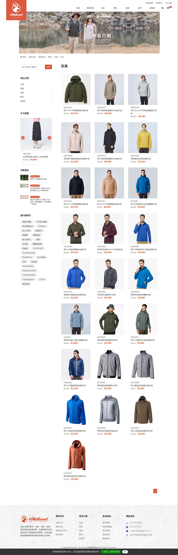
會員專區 (159, 3)
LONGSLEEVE (28, 275)
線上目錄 (169, 3)
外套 (56, 57)
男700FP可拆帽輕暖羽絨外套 (76, 110)
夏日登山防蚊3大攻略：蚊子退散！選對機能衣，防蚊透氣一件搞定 (40, 202)
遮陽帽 (25, 235)
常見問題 (106, 530)
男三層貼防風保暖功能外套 (142, 385)
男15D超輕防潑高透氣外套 (75, 431)
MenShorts (27, 257)
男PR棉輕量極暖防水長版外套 (109, 110)
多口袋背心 (26, 239)
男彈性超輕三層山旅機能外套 (76, 340)
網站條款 (106, 534)
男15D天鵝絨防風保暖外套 (75, 385)
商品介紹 (32, 57)
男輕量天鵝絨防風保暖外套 (75, 295)
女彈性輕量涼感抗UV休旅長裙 (35, 157)
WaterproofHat (29, 270)
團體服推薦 (37, 244)
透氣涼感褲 (26, 222)
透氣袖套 (36, 235)
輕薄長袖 (25, 284)
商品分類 (42, 57)
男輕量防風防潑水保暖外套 (75, 476)
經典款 (82, 538)
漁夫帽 (33, 262)
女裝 (81, 522)
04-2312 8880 (136, 523)
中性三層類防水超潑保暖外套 (143, 340)
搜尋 (48, 67)
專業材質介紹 (61, 530)
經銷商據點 (149, 3)
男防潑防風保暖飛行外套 (107, 385)
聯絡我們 (59, 534)
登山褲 (25, 244)
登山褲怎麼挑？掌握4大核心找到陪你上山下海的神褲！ (40, 189)
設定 (125, 552)
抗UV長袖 (41, 257)
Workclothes (27, 266)
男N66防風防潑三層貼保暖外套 (144, 249)
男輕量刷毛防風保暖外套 (141, 158)
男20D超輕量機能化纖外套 (75, 249)
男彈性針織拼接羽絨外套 (107, 431)
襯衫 (38, 239)
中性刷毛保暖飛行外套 (106, 295)
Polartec (41, 226)
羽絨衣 (25, 248)
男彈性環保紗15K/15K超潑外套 (110, 249)
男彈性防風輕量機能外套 (141, 295)
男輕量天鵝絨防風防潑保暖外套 (77, 158)
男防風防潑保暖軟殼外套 (107, 340)
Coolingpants (28, 279)
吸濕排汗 (39, 231)
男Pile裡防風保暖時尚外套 (142, 431)
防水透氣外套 (27, 226)
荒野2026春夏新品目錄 (38, 179)
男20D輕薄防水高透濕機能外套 (144, 204)
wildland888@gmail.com (140, 531)
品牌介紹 (59, 522)
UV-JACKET (38, 248)
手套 (24, 262)
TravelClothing (28, 253)
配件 (81, 534)
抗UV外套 (26, 231)
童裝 (81, 530)
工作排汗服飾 (41, 222)
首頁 (24, 57)
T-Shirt (42, 279)
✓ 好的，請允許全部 (111, 552)
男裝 (49, 57)
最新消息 (59, 526)
